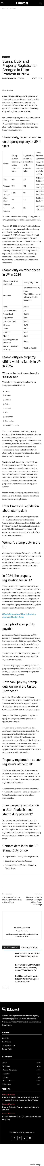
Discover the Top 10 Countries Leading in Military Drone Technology (34, 923)
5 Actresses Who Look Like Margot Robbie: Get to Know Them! (11, 922)
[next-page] (7, 1009)
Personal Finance (8, 1117)
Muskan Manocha (10, 78)
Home (4, 8)
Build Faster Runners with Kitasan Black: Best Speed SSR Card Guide (26, 1001)
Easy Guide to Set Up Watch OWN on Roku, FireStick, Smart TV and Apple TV (27, 990)
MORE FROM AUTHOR (29, 970)
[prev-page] (3, 1009)
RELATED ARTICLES (11, 970)
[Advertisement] (22, 33)
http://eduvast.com (22, 953)
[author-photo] (22, 938)
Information (12, 8)
